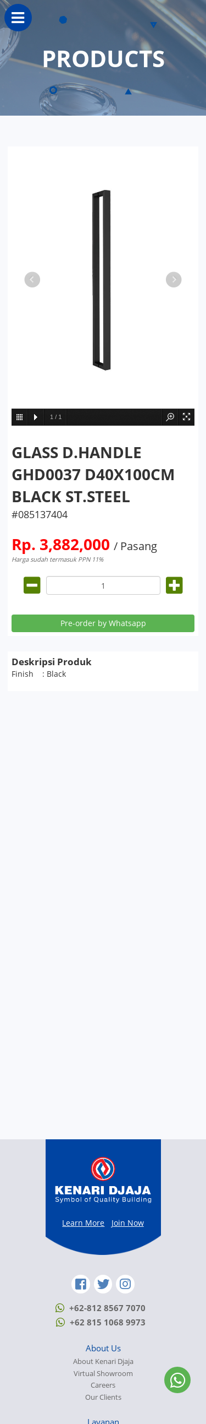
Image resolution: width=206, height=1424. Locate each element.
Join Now (128, 1223)
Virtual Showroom (103, 1373)
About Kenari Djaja (103, 1361)
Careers (103, 1385)
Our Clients (103, 1397)
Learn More (83, 1223)
